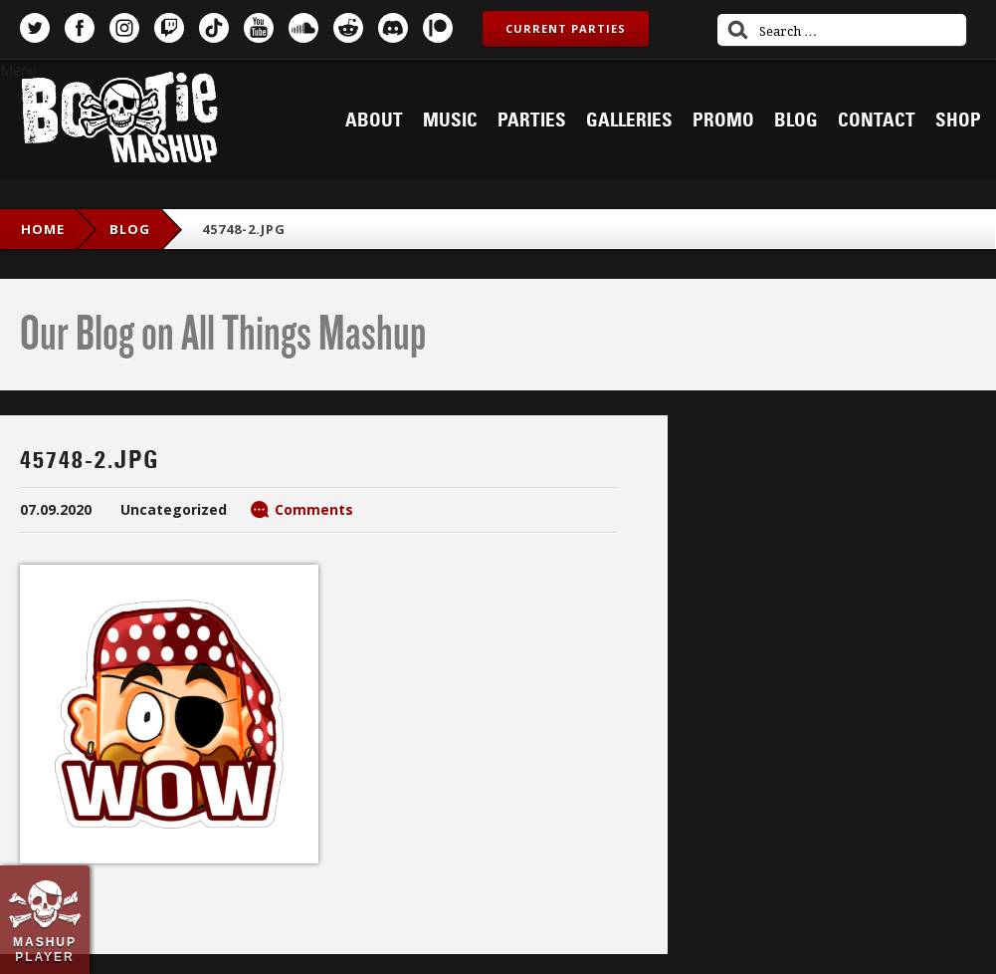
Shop (958, 120)
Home (43, 229)
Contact (876, 120)
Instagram (124, 28)
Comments (314, 509)
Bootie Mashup (119, 121)
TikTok (214, 28)
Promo (723, 120)
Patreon (438, 28)
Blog (796, 120)
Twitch (169, 28)
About (374, 120)
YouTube (259, 28)
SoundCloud (303, 28)
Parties (532, 120)
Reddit (348, 28)
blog (129, 229)
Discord (393, 28)
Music (450, 120)
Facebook (80, 28)
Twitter (35, 28)
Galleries (629, 120)
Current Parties (565, 28)
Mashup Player (45, 949)
